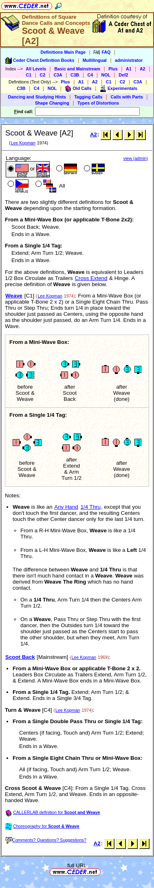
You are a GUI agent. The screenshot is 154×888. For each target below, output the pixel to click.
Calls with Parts (127, 96)
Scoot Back (20, 657)
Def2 (123, 74)
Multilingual (95, 60)
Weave (13, 296)
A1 (129, 68)
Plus (113, 68)
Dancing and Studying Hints (37, 96)
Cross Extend (91, 278)
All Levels (36, 68)
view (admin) (135, 158)
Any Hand (66, 507)
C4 (90, 74)
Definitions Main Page (63, 52)
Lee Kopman (23, 142)
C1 (29, 74)
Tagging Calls (88, 96)
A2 (142, 68)
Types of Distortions (98, 103)
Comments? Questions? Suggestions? (46, 840)
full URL (76, 865)
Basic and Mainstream (77, 68)
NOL (106, 74)
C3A (57, 74)
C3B (74, 74)
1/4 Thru (91, 507)
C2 (42, 74)
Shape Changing (52, 103)
